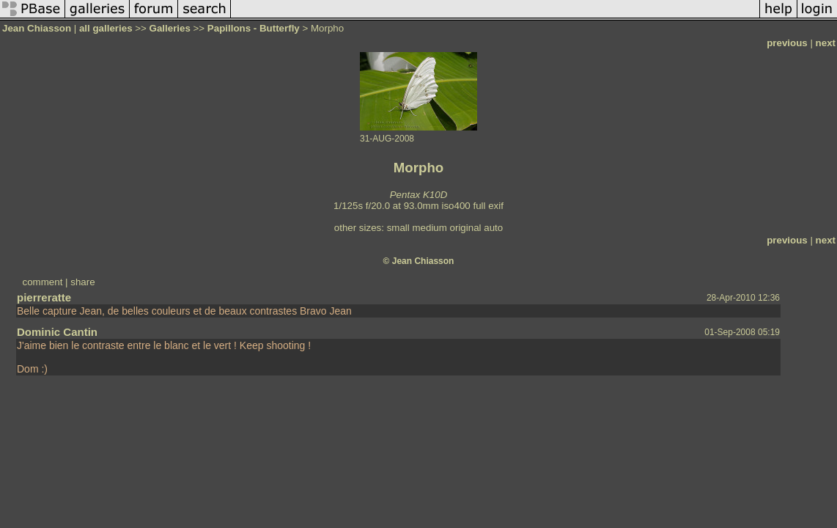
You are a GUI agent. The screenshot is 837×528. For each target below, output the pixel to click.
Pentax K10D (419, 194)
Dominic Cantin (57, 332)
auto (493, 227)
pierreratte (44, 297)
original (466, 227)
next (826, 42)
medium (429, 227)
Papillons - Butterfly (253, 28)
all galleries (106, 28)
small (398, 227)
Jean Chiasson (36, 28)
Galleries (170, 28)
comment (43, 281)
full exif (488, 205)
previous (787, 42)
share (82, 281)
